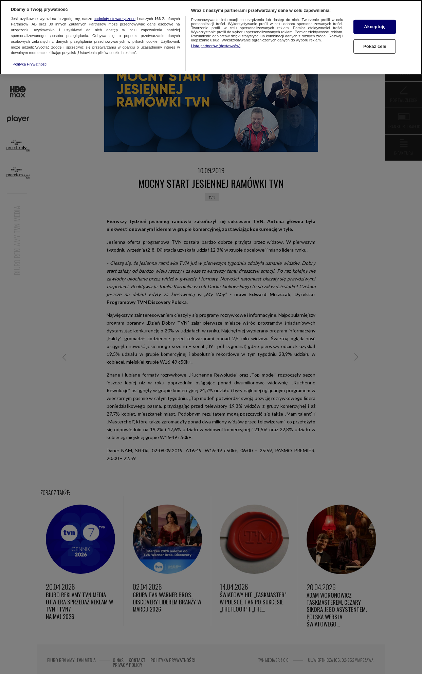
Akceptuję (374, 26)
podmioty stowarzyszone (114, 19)
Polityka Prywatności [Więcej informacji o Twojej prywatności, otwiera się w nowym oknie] (30, 64)
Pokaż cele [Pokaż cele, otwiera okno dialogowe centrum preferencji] (374, 46)
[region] (211, 37)
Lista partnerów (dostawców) (215, 46)
